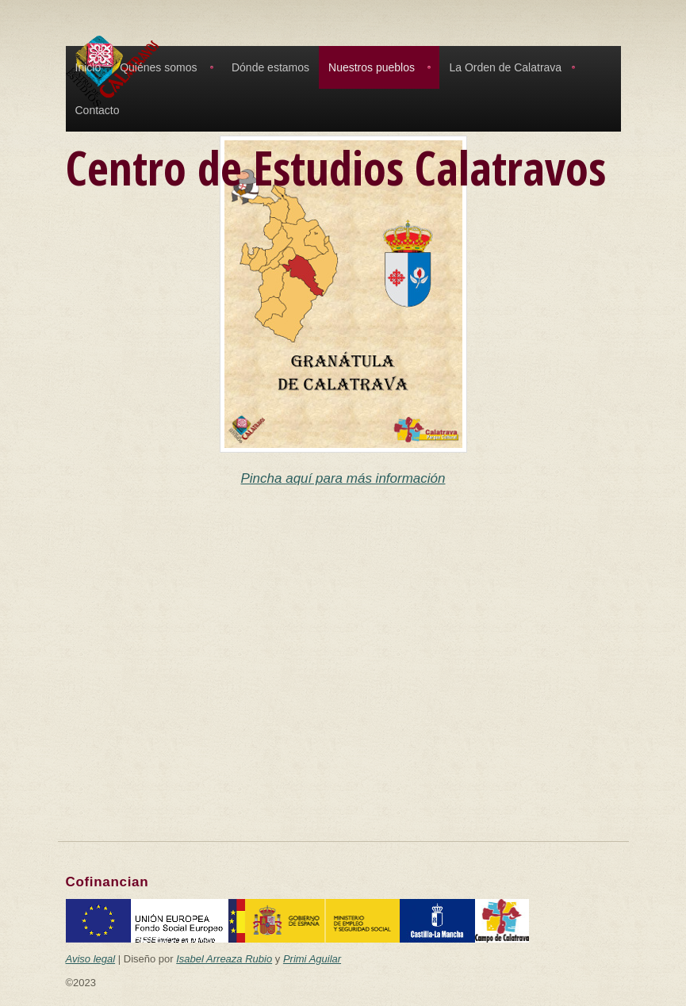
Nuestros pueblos (371, 67)
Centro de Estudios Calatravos (336, 167)
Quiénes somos (158, 67)
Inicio (88, 67)
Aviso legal (91, 959)
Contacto (97, 110)
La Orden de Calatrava (505, 67)
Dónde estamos (270, 67)
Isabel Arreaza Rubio (224, 959)
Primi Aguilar (312, 959)
